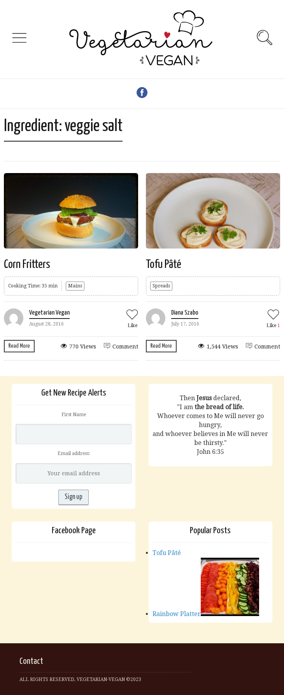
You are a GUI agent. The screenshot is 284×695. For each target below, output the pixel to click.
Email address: (74, 453)
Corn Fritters (27, 264)
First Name (73, 414)
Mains (75, 286)
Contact (31, 661)
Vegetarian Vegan (49, 313)
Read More (19, 346)
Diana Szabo (184, 313)
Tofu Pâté (163, 264)
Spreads (161, 286)
